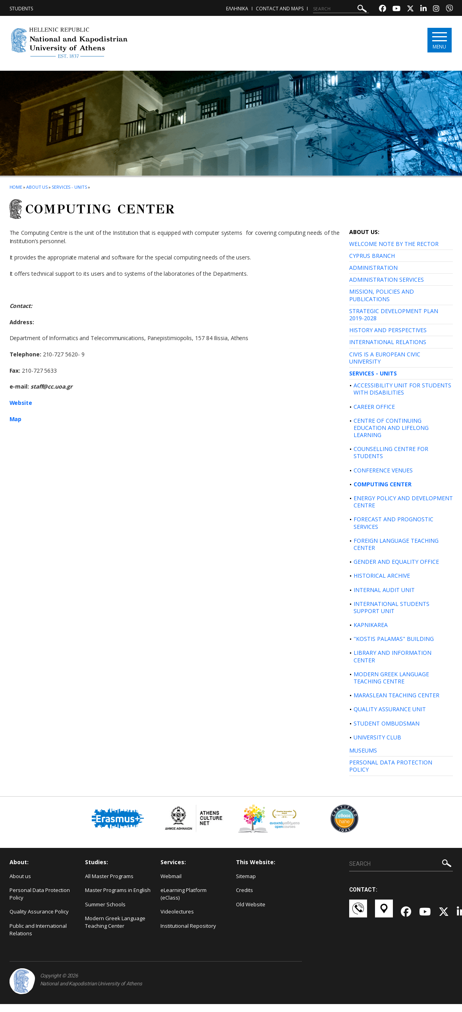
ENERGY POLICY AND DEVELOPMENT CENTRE (403, 501)
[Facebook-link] (382, 9)
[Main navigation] (439, 40)
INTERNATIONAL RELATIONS (387, 342)
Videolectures (177, 911)
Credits (244, 890)
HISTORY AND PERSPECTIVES (388, 330)
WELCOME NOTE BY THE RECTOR (394, 244)
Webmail (171, 876)
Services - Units (69, 187)
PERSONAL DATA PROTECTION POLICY (390, 766)
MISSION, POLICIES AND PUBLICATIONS (381, 295)
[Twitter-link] (410, 9)
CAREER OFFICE (374, 406)
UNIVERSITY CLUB (377, 737)
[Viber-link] (449, 9)
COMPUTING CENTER (383, 484)
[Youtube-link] (396, 9)
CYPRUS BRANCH (372, 255)
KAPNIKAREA (371, 625)
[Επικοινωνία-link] (358, 912)
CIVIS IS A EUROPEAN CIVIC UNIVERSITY (384, 357)
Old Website (250, 904)
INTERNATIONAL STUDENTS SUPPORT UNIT (391, 607)
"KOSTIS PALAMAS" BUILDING (394, 638)
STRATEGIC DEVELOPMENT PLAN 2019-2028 (393, 314)
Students (21, 8)
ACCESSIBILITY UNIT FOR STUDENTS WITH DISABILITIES (402, 388)
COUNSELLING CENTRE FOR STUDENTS (391, 452)
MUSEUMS (363, 750)
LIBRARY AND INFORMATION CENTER (392, 656)
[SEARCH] (341, 8)
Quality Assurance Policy (39, 911)
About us (37, 187)
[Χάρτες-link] (384, 912)
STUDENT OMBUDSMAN (386, 723)
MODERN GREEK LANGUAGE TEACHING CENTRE (391, 677)
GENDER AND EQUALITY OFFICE (396, 561)
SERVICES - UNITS (373, 373)
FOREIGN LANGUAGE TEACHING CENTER (396, 544)
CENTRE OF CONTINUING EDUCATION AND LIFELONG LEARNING (391, 428)
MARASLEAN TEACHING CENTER (396, 695)
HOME (16, 187)
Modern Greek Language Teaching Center (115, 922)
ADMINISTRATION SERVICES (386, 279)
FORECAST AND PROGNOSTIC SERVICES (393, 522)
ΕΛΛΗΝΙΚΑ (237, 8)
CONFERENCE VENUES (383, 470)
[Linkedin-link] (423, 9)
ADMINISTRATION (373, 267)
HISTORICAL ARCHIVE (382, 575)
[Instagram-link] (436, 9)
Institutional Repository (188, 925)
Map (16, 419)
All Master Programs (109, 876)
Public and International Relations (38, 929)
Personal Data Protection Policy (40, 893)
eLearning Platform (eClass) (183, 893)
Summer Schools (105, 904)
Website (21, 402)
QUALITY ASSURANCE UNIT (390, 709)
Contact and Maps (279, 8)
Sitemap (246, 876)
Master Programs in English (118, 890)
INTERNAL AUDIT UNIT (384, 590)
